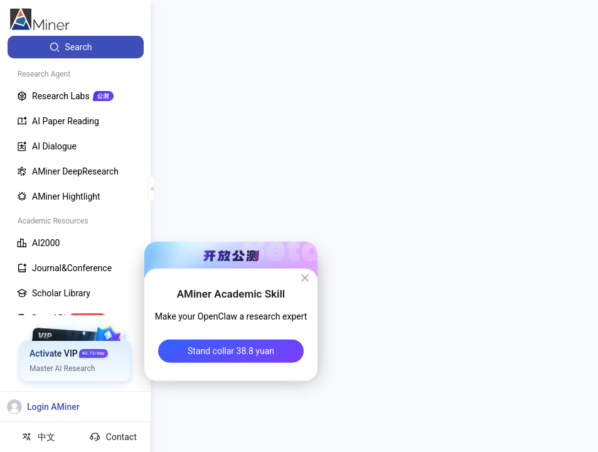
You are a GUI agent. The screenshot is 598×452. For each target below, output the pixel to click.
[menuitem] (76, 47)
